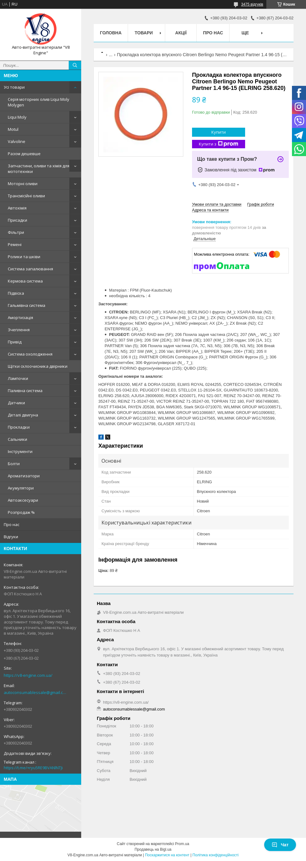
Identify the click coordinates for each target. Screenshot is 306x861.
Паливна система (25, 390)
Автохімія (17, 208)
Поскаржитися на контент (167, 855)
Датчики (16, 403)
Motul (13, 129)
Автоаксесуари (23, 500)
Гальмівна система (26, 305)
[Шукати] (75, 65)
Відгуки (11, 536)
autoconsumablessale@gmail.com (36, 692)
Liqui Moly (17, 117)
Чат (280, 845)
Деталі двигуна (23, 415)
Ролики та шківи (24, 256)
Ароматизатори (24, 476)
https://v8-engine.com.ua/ (28, 675)
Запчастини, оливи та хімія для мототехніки (38, 168)
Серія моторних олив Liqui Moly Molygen (38, 102)
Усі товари (14, 87)
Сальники (17, 439)
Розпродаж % (21, 512)
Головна (110, 32)
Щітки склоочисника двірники (37, 366)
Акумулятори (21, 488)
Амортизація (20, 317)
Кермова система (25, 281)
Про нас (11, 524)
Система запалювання (30, 269)
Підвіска (16, 293)
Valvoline (16, 141)
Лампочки (18, 378)
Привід (15, 342)
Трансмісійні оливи (26, 196)
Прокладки (19, 427)
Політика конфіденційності (215, 855)
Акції (181, 32)
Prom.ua (182, 844)
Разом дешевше (24, 153)
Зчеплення (19, 329)
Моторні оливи (22, 183)
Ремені (15, 244)
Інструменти (20, 451)
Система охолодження (30, 354)
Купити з (218, 144)
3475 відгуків (252, 4)
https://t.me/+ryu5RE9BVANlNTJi (33, 767)
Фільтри (16, 232)
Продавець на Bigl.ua (153, 849)
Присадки (17, 220)
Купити (218, 132)
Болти (14, 463)
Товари (144, 32)
